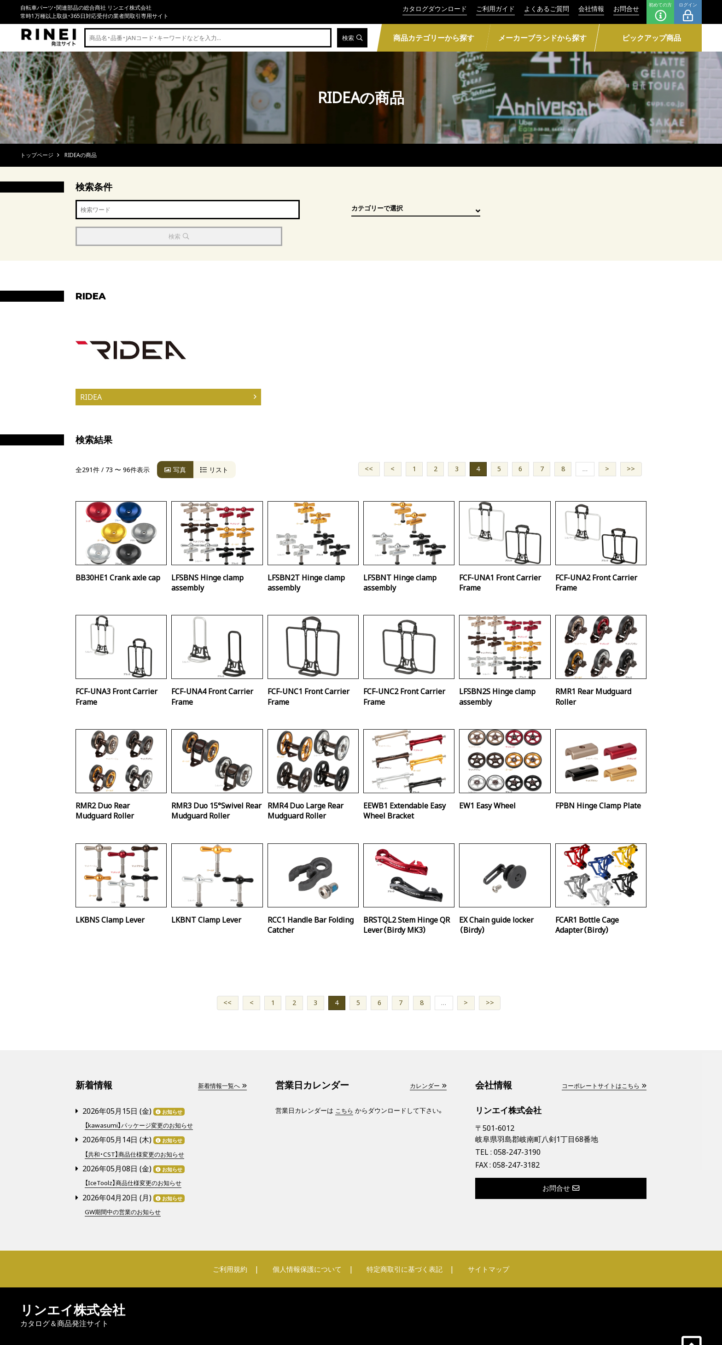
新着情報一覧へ (220, 1059)
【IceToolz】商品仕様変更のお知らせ (136, 1156)
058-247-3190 (517, 1126)
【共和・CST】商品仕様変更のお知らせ (137, 1127)
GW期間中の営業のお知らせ (125, 1184)
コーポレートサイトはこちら (600, 1059)
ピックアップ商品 (651, 38)
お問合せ (626, 8)
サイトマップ (488, 1242)
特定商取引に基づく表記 (404, 1242)
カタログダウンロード (434, 8)
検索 (351, 38)
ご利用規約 (230, 1242)
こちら (345, 1084)
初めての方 (660, 12)
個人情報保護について (307, 1242)
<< (369, 442)
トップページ (36, 155)
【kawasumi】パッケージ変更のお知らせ (141, 1098)
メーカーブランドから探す (542, 38)
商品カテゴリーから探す (433, 38)
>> (631, 442)
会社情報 (591, 8)
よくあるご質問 (546, 8)
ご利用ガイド (495, 8)
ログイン (688, 12)
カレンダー (427, 1059)
